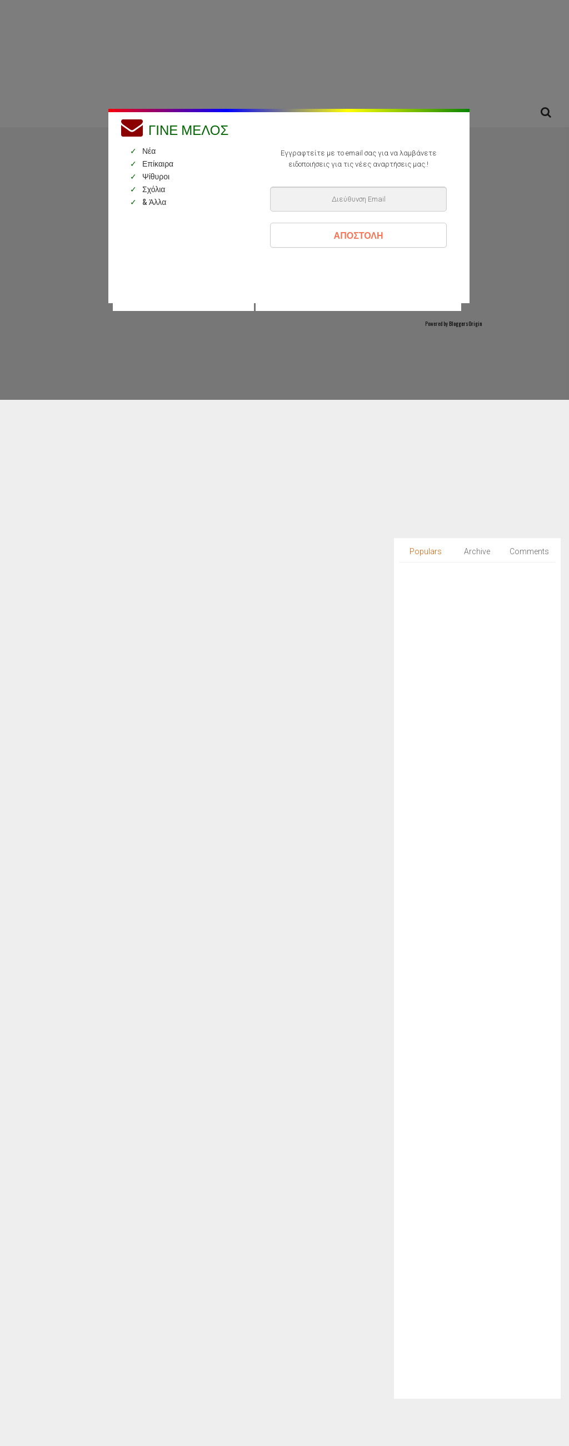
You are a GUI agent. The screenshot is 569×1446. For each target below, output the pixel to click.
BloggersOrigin (465, 323)
